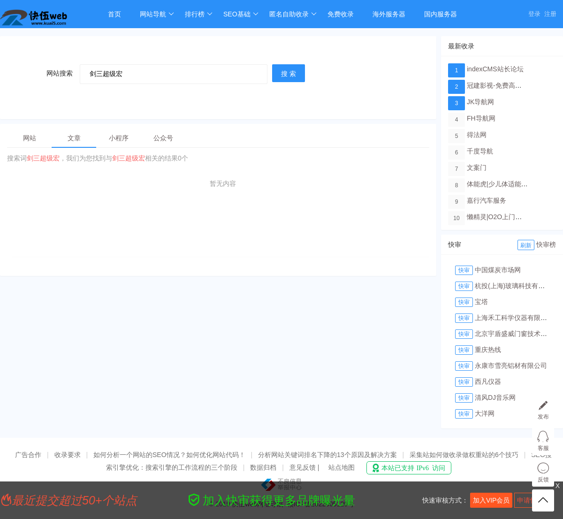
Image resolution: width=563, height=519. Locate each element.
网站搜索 (59, 73)
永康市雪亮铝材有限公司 (511, 365)
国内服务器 (440, 14)
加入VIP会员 (491, 500)
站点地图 (341, 467)
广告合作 (28, 454)
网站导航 (157, 14)
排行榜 (199, 14)
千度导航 (480, 151)
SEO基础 (241, 14)
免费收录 (340, 14)
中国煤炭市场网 (498, 270)
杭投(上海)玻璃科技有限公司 (516, 286)
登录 (534, 13)
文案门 (477, 167)
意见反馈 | (305, 467)
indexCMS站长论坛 (495, 69)
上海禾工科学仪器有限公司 (514, 317)
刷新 (526, 245)
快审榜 (546, 244)
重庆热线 (488, 349)
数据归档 (263, 467)
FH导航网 (481, 118)
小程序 (119, 138)
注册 (550, 13)
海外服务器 (389, 14)
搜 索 (288, 73)
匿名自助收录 (293, 14)
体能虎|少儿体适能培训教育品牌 (514, 184)
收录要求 (67, 454)
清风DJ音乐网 (495, 397)
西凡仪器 (488, 381)
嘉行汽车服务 (486, 200)
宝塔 (481, 301)
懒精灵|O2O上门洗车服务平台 (511, 217)
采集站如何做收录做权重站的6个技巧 (464, 454)
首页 (114, 14)
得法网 (477, 134)
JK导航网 (480, 102)
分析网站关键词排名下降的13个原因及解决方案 (327, 454)
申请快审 (530, 500)
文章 (74, 138)
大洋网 (485, 413)
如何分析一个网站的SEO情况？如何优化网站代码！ (169, 454)
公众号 (163, 138)
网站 (29, 138)
